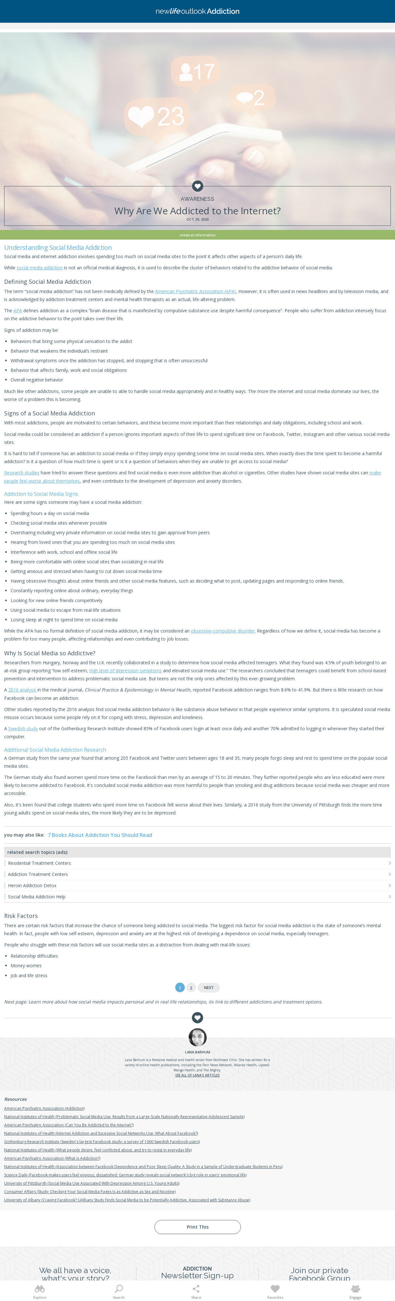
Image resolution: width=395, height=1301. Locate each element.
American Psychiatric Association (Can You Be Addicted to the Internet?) (69, 1125)
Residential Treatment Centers (39, 863)
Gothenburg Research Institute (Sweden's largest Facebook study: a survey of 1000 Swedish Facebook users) (102, 1141)
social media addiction (40, 268)
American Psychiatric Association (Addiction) (44, 1108)
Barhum (197, 1052)
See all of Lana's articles (197, 1075)
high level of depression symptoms (125, 670)
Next (209, 987)
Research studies (21, 473)
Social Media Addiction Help (36, 897)
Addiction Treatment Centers (38, 874)
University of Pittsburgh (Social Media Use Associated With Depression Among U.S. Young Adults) (91, 1183)
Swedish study (23, 728)
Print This (198, 1227)
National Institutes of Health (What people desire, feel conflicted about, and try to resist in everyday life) (98, 1150)
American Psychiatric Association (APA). (196, 291)
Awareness (197, 199)
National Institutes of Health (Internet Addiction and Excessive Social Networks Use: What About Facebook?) (101, 1133)
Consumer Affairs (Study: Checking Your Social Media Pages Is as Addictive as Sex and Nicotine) (90, 1191)
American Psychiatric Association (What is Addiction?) (52, 1158)
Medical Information (198, 235)
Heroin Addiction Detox (32, 885)
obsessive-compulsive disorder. (223, 631)
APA (17, 310)
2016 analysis (22, 690)
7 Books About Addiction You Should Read (100, 835)
